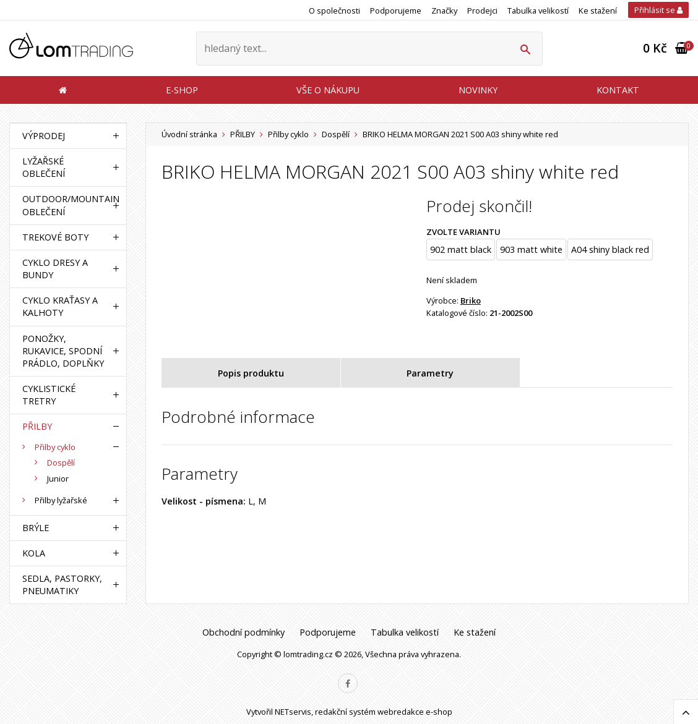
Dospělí (336, 134)
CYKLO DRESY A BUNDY (55, 269)
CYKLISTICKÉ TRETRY (48, 395)
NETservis (293, 711)
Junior (58, 478)
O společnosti (334, 10)
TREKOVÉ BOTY (55, 237)
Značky (444, 10)
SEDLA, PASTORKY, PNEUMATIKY (62, 585)
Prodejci (482, 10)
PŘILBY (242, 134)
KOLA (33, 553)
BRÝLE (35, 528)
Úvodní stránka (189, 134)
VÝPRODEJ (43, 136)
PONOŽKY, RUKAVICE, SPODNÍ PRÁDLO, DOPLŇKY (63, 351)
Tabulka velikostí (538, 10)
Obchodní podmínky (243, 632)
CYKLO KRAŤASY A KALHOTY (60, 306)
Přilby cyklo (288, 134)
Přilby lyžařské (61, 500)
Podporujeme (395, 10)
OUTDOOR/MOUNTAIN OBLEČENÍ (65, 205)
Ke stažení (598, 10)
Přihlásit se (658, 9)
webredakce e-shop (414, 711)
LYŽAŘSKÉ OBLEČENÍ (43, 167)
